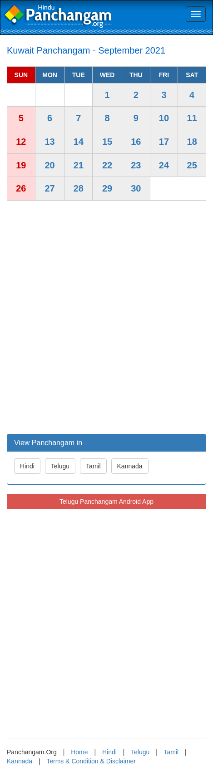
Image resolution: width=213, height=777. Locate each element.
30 (136, 188)
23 (136, 165)
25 (192, 165)
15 (107, 142)
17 (164, 142)
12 (21, 142)
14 (79, 142)
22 (107, 165)
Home (79, 752)
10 (164, 118)
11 (192, 118)
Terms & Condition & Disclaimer (91, 761)
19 (21, 165)
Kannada (130, 466)
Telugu (60, 466)
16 (136, 142)
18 (192, 142)
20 (49, 165)
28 (79, 188)
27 (49, 188)
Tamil (93, 466)
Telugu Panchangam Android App (106, 501)
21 (79, 165)
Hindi (27, 466)
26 (21, 188)
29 (107, 188)
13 (49, 142)
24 (164, 165)
